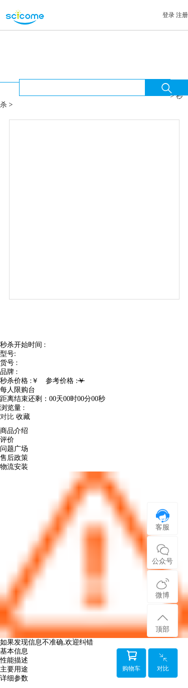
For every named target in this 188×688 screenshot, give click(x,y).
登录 (168, 15)
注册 (182, 15)
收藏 (23, 416)
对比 (163, 662)
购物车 (131, 661)
